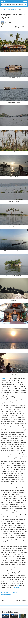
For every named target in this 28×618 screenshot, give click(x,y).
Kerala (3, 378)
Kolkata (16, 587)
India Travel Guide (7, 9)
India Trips (14, 9)
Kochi (18, 585)
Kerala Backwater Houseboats (9, 593)
